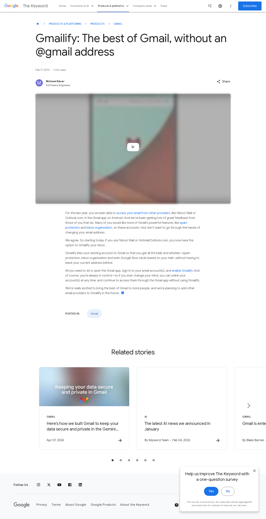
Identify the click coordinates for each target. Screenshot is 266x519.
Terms (56, 505)
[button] (223, 81)
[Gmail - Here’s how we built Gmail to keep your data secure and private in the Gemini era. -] (84, 408)
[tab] (112, 460)
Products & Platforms (65, 23)
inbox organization (99, 228)
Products (97, 23)
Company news (145, 6)
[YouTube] (59, 484)
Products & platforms (114, 6)
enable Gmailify (182, 271)
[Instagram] (38, 484)
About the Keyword (134, 505)
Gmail (118, 23)
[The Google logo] (22, 504)
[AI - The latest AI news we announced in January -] (182, 408)
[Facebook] (69, 484)
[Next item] (248, 405)
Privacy (41, 505)
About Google (75, 505)
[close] (254, 487)
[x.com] (48, 484)
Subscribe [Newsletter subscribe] (250, 6)
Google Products (103, 505)
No (228, 508)
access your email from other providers (143, 213)
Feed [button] (164, 5)
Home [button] (62, 5)
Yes (211, 508)
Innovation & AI (82, 6)
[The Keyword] (37, 23)
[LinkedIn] (80, 484)
